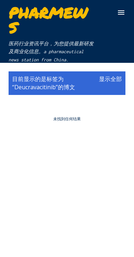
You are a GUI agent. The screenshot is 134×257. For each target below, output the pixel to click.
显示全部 (110, 79)
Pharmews (48, 20)
